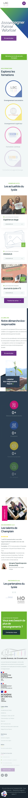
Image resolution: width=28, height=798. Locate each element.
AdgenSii (21, 790)
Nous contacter (6, 45)
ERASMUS (7, 255)
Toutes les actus (14, 301)
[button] (23, 511)
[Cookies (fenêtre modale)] (4, 794)
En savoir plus (8, 40)
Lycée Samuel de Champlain (11, 218)
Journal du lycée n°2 (12, 289)
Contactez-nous (11, 632)
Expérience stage (10, 220)
